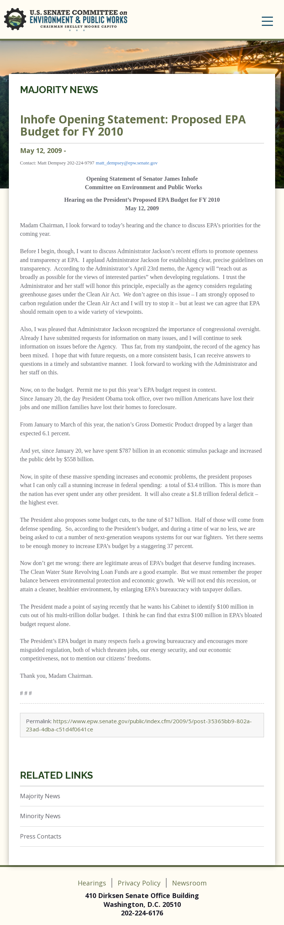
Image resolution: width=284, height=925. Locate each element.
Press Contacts (40, 836)
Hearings (92, 882)
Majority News (59, 89)
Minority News (40, 816)
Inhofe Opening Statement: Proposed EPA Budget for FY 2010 (133, 125)
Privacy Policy (139, 882)
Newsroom (189, 882)
